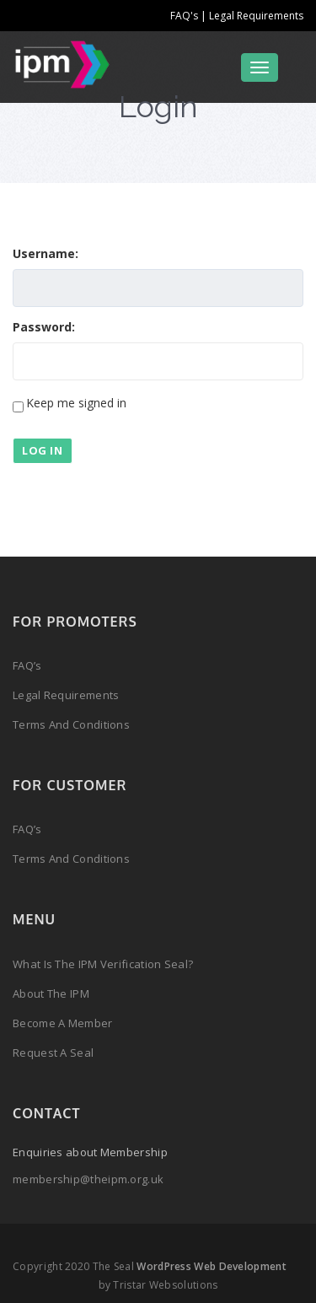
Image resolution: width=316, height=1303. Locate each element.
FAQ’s (27, 665)
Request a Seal (53, 1052)
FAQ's (185, 15)
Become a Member (63, 1023)
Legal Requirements (256, 15)
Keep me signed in (76, 403)
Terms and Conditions (71, 724)
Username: (45, 253)
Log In (42, 450)
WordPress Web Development (212, 1266)
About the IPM (51, 993)
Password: (44, 327)
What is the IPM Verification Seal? (103, 964)
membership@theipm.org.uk (88, 1179)
